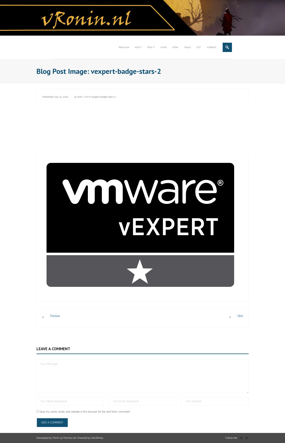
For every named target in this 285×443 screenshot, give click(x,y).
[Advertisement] (142, 128)
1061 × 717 (82, 97)
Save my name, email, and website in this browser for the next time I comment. (85, 411)
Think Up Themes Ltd (64, 438)
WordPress (97, 438)
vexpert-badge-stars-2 (103, 97)
